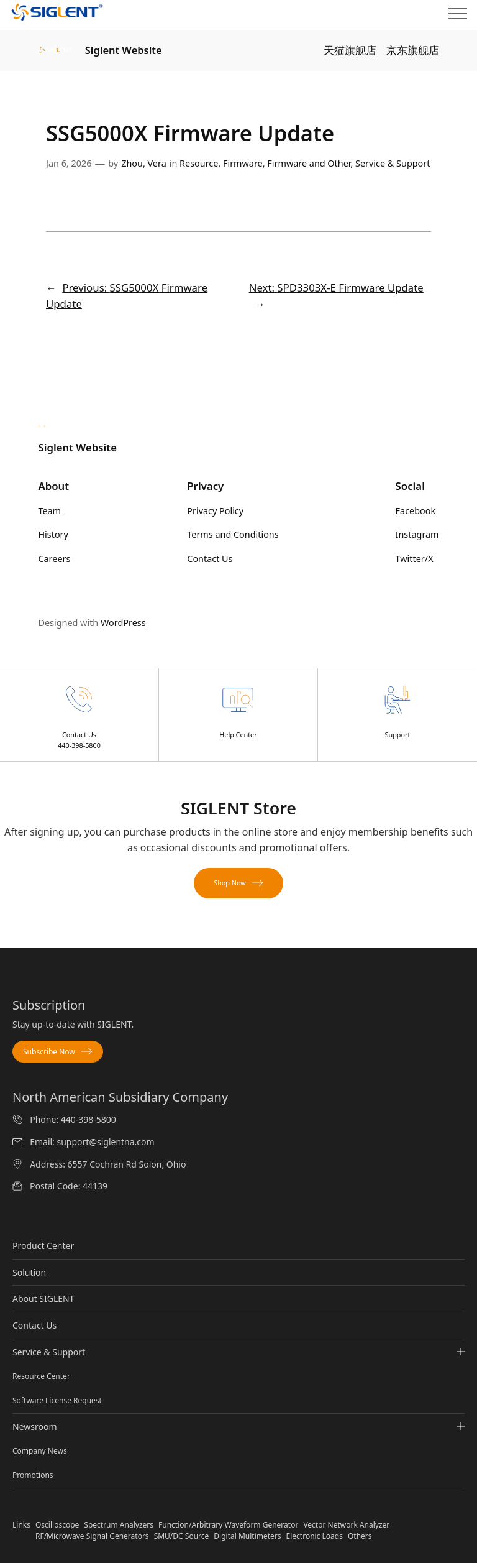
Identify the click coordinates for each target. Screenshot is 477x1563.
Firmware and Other (308, 163)
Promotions (32, 1475)
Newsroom (238, 1427)
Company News (39, 1450)
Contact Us (34, 1325)
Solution (29, 1272)
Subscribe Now (58, 1051)
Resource (198, 163)
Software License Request (57, 1400)
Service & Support (392, 163)
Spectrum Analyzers (118, 1524)
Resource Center (41, 1376)
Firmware (243, 163)
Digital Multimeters (247, 1536)
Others (360, 1536)
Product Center (43, 1246)
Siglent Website (123, 50)
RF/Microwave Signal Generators (92, 1536)
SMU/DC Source (181, 1536)
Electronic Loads (314, 1536)
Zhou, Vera (143, 163)
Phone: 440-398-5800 (73, 1119)
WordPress (123, 623)
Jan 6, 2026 (68, 163)
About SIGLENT (43, 1298)
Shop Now (238, 882)
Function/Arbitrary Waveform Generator (228, 1524)
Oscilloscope (57, 1524)
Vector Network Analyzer (346, 1524)
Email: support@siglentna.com (92, 1142)
